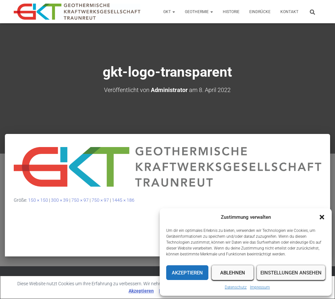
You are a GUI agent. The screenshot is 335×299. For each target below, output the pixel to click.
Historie (231, 11)
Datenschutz (236, 287)
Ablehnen (232, 273)
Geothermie (199, 11)
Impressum (260, 287)
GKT (169, 11)
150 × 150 (38, 200)
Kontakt (289, 11)
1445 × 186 (123, 200)
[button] (322, 217)
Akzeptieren (187, 273)
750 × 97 (80, 200)
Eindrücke (260, 11)
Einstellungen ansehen (291, 273)
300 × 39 (59, 200)
